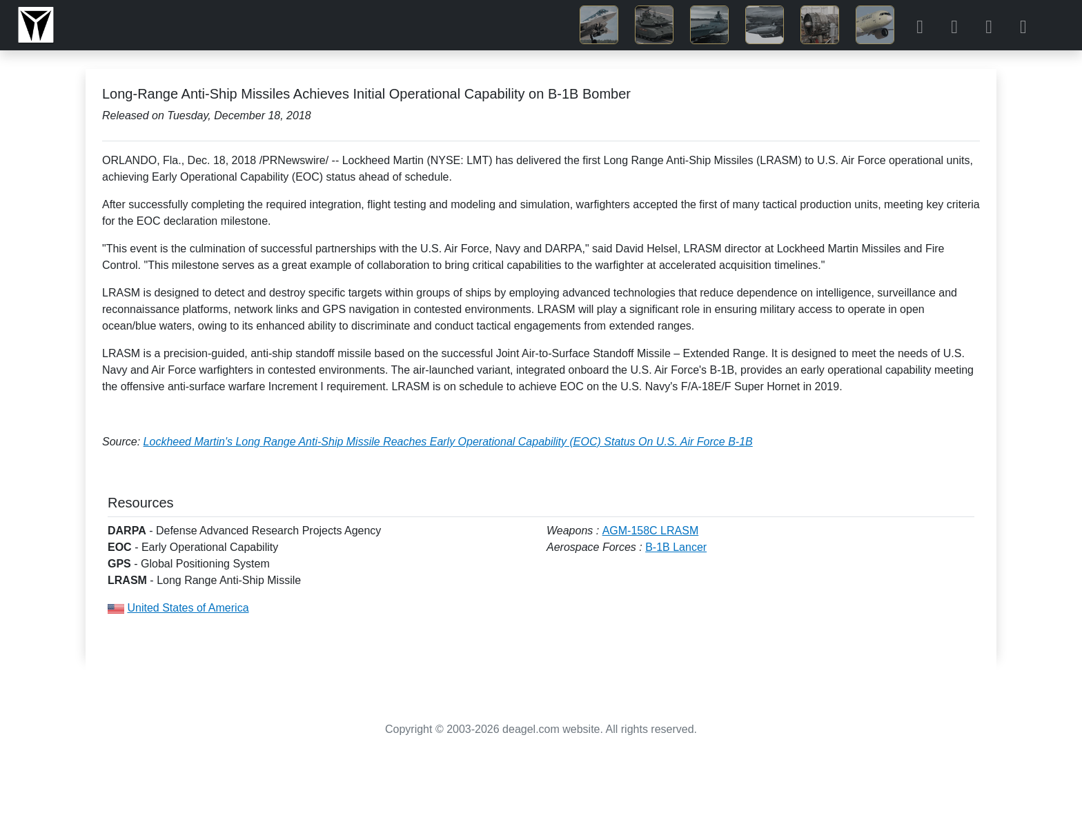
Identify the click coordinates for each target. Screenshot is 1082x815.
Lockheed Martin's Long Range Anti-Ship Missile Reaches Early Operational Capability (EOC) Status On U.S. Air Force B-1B (448, 441)
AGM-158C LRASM (650, 530)
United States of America (187, 608)
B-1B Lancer (676, 547)
